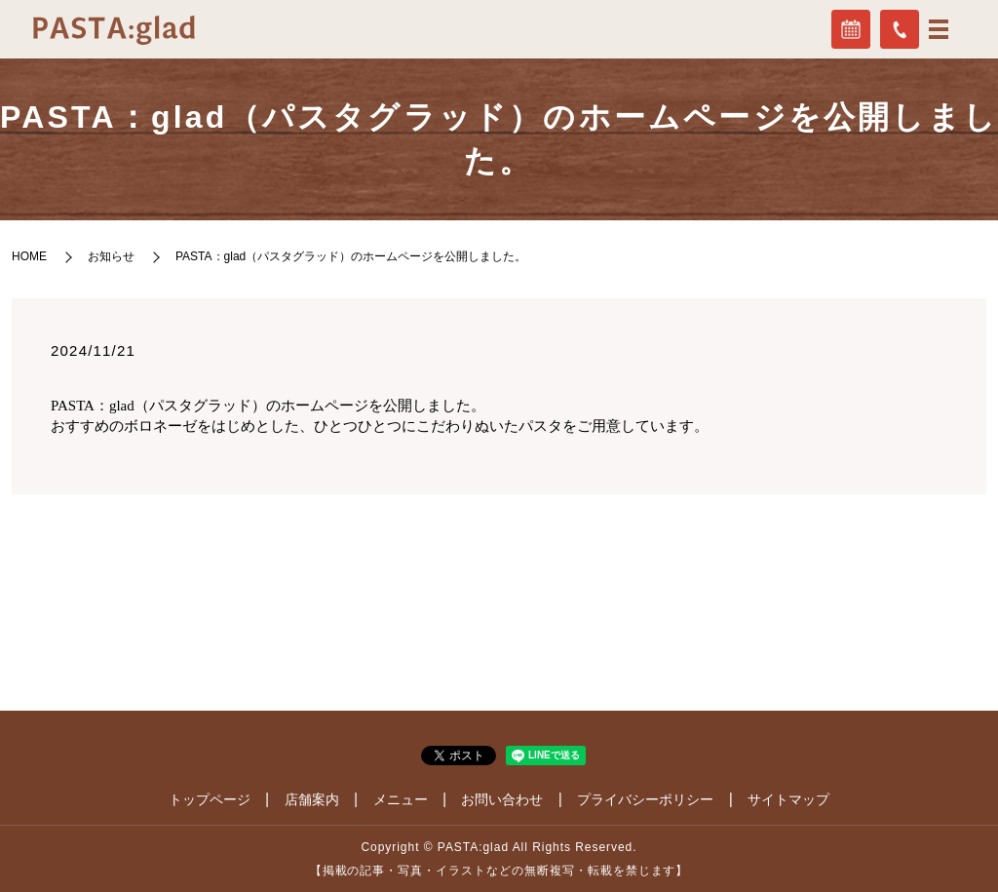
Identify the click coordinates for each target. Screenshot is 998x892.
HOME (29, 256)
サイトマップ (788, 799)
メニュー (400, 799)
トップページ (209, 799)
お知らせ (111, 256)
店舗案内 (312, 799)
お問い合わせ (502, 799)
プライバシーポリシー (645, 799)
